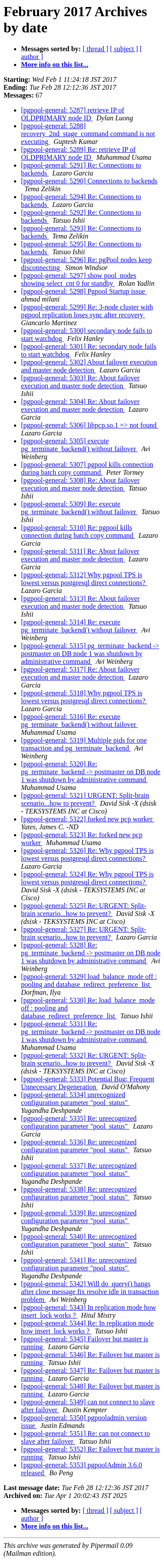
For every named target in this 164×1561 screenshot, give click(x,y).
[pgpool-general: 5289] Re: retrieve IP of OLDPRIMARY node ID (78, 153)
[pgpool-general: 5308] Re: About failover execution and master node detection (80, 484)
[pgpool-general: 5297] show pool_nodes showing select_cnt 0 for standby (78, 279)
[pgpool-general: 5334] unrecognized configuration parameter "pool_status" (75, 1098)
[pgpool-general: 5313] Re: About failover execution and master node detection (80, 602)
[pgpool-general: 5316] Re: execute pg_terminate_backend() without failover (79, 720)
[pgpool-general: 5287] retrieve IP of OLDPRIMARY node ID (72, 114)
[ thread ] (95, 49)
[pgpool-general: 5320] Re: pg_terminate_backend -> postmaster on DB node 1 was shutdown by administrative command (91, 771)
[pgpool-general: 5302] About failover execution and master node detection (89, 366)
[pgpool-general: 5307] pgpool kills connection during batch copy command (87, 468)
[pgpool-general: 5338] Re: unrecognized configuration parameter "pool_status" (78, 1193)
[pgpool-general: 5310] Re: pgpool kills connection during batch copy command (78, 531)
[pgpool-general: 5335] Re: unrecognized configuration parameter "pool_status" (78, 1122)
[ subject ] (124, 49)
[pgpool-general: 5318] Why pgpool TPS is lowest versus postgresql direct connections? (84, 697)
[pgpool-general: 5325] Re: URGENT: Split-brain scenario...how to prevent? (83, 909)
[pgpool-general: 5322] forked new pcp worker (87, 819)
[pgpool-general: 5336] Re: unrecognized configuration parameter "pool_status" (78, 1146)
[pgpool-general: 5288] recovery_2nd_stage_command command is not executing (88, 133)
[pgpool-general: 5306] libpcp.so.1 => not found (89, 425)
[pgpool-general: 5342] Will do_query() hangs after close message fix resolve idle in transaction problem (90, 1291)
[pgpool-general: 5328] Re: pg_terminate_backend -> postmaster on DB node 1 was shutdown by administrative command (91, 953)
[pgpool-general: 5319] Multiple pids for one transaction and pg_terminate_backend (84, 744)
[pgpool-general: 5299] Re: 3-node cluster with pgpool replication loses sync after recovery (87, 311)
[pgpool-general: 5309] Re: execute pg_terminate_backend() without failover (79, 508)
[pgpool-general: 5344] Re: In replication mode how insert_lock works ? (87, 1327)
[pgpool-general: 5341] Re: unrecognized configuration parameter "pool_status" (78, 1264)
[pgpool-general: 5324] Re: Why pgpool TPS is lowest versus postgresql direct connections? (87, 878)
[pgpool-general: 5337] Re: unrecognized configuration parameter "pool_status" (78, 1169)
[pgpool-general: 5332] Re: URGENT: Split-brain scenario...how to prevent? (83, 1059)
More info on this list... (54, 64)
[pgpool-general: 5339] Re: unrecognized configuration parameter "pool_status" (78, 1216)
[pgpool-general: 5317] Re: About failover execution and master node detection (80, 673)
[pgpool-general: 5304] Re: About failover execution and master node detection (80, 405)
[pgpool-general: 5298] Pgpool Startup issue (84, 291)
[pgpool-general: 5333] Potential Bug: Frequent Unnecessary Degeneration (87, 1083)
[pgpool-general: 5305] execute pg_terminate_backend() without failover (79, 445)
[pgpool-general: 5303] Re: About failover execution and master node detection (80, 381)
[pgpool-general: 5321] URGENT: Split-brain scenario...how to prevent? (85, 799)
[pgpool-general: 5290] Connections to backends (89, 181)
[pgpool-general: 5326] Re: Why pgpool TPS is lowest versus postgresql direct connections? (87, 854)
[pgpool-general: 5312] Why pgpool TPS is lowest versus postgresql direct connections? (84, 578)
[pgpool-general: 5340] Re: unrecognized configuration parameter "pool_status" (78, 1240)
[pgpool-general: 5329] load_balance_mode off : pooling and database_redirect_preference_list (89, 980)
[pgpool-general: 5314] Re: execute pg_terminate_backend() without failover (79, 626)
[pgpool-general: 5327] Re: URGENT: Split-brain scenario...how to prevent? (83, 933)
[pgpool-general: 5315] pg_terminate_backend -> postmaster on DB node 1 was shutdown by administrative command (90, 653)
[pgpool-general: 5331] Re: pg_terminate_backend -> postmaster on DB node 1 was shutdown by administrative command (91, 1031)
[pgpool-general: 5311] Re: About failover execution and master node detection (80, 555)
